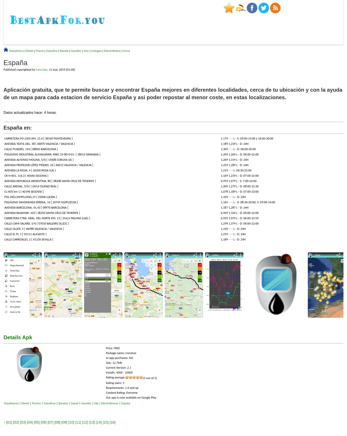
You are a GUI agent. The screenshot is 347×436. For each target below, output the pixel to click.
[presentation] (336, 285)
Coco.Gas (41, 70)
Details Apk (18, 337)
